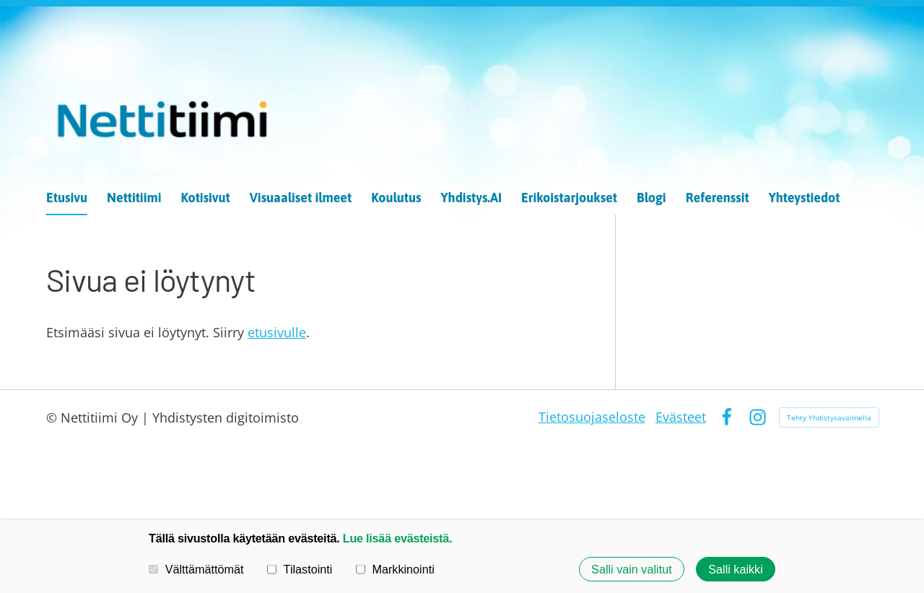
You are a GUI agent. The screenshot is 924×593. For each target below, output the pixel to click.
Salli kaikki (735, 569)
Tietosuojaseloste (592, 416)
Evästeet (680, 416)
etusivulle (277, 332)
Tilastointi (299, 569)
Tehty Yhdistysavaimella (829, 417)
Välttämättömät (196, 569)
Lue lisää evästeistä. (397, 538)
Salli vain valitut (631, 569)
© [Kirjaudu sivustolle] (53, 417)
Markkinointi (395, 569)
